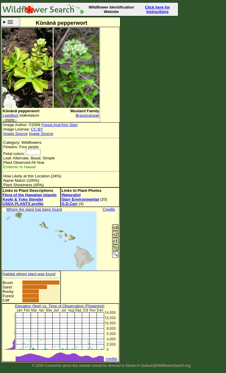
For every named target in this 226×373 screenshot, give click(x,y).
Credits (109, 209)
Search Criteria (10, 22)
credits (111, 359)
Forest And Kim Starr (59, 125)
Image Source (15, 133)
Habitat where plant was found (29, 274)
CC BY (37, 129)
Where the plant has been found (34, 209)
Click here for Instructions (157, 9)
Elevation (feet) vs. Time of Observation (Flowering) (59, 306)
